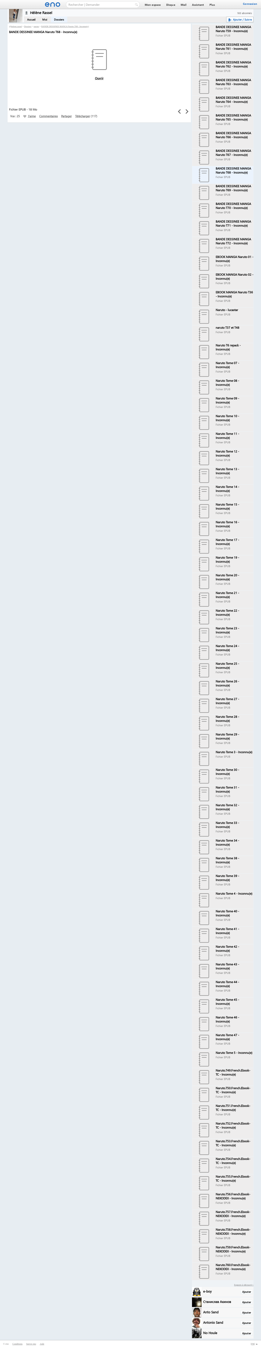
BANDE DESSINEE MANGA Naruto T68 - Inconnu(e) (65, 26)
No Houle (210, 1332)
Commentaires (48, 116)
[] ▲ (254, 1344)
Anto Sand (211, 1312)
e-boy (207, 1291)
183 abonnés (244, 13)
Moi (44, 19)
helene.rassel (16, 26)
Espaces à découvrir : (244, 1284)
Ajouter (246, 1292)
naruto (36, 26)
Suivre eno (31, 1344)
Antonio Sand (213, 1322)
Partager (66, 116)
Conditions (17, 1344)
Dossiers (59, 19)
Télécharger (82, 116)
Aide (42, 1344)
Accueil (31, 19)
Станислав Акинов (217, 1301)
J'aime (29, 116)
